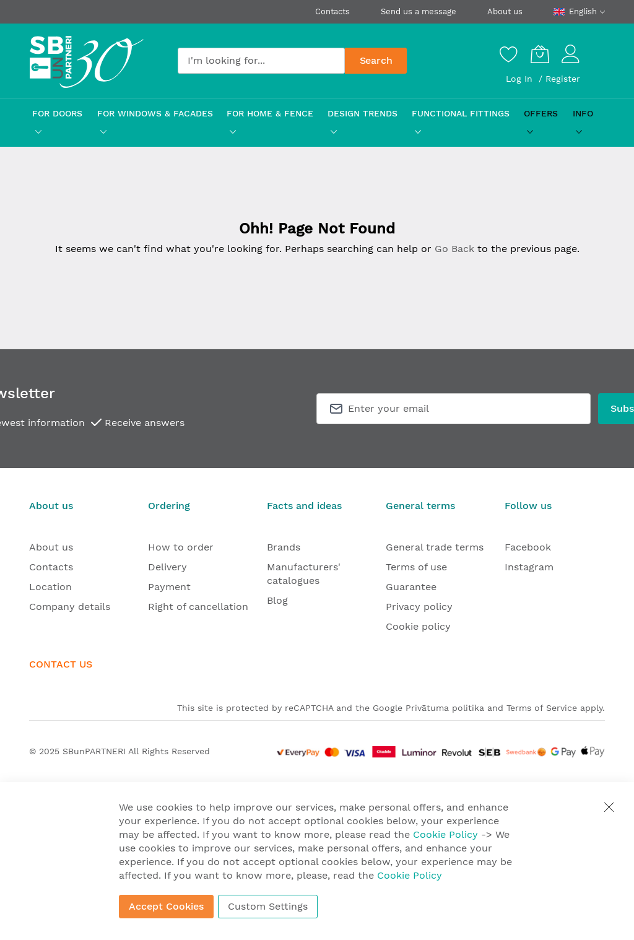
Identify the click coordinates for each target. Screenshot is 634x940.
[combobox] (261, 61)
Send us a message (418, 11)
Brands (283, 547)
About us (505, 11)
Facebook (528, 547)
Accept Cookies (166, 906)
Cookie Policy (445, 834)
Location (50, 587)
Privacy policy (419, 606)
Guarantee (411, 587)
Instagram (529, 567)
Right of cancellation (198, 606)
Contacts (332, 11)
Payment (169, 587)
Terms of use (416, 567)
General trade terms (435, 547)
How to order (181, 547)
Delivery (167, 567)
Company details (69, 606)
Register (562, 79)
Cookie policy (418, 626)
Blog (277, 600)
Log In (521, 79)
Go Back (454, 249)
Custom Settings (268, 906)
